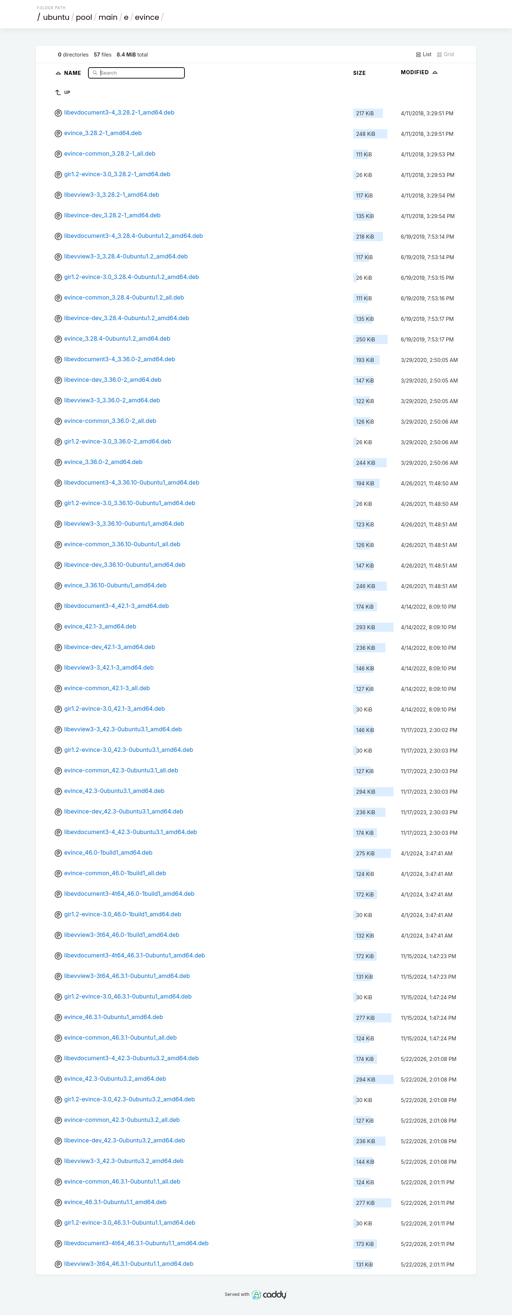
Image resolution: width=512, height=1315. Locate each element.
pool (84, 17)
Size (359, 73)
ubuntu (56, 17)
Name (73, 72)
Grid (445, 54)
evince (147, 17)
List (423, 54)
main (108, 17)
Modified (420, 72)
